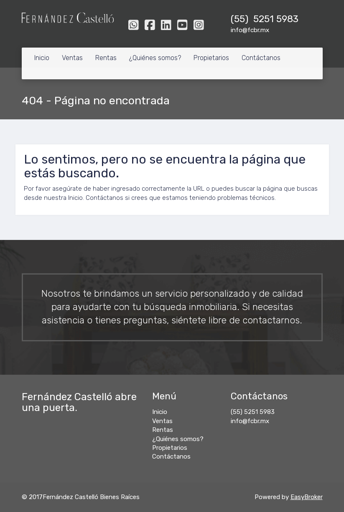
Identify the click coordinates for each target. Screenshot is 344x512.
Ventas (72, 58)
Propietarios (211, 58)
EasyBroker (306, 497)
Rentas (106, 58)
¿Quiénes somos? (155, 58)
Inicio (41, 58)
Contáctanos (261, 58)
